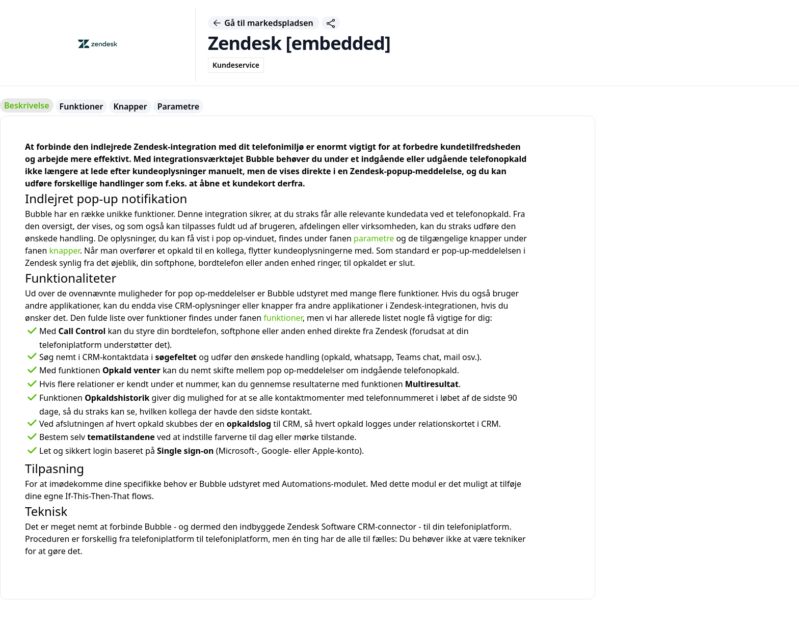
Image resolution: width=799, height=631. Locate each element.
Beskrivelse (26, 105)
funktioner (282, 317)
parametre (374, 238)
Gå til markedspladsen (263, 23)
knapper (64, 250)
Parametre (178, 106)
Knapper (130, 106)
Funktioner (81, 106)
